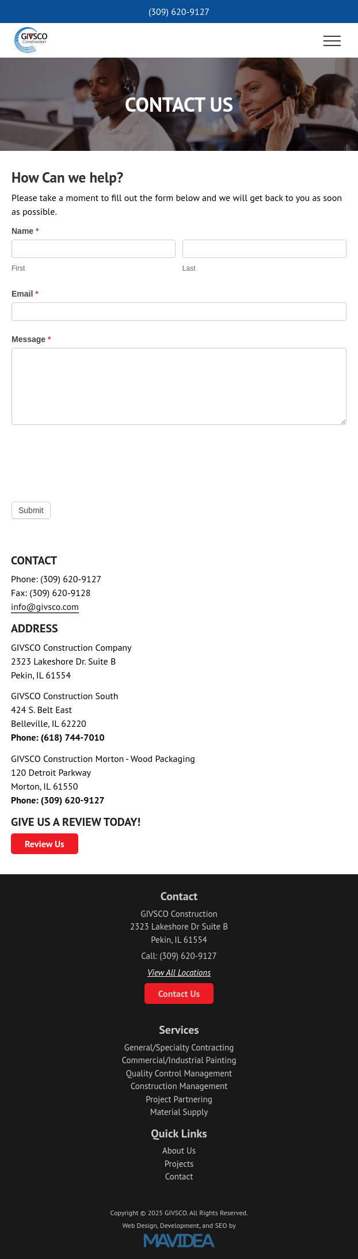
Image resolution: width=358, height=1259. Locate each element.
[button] (332, 41)
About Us (179, 1150)
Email (25, 293)
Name (25, 231)
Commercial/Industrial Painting (178, 1060)
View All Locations (179, 972)
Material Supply (179, 1111)
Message (31, 339)
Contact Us (179, 993)
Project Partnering (179, 1099)
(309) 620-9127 (179, 11)
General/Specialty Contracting (179, 1047)
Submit (31, 510)
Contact (179, 1176)
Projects (179, 1163)
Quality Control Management (179, 1073)
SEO (221, 1225)
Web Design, (140, 1225)
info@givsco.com (45, 606)
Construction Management (179, 1085)
